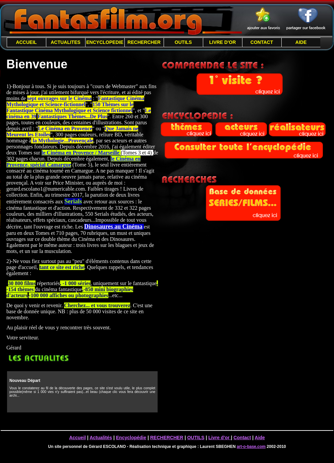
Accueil (77, 437)
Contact (242, 437)
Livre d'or (219, 437)
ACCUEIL (26, 42)
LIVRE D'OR (222, 42)
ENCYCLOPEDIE (104, 42)
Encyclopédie (131, 437)
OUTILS (183, 42)
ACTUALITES (65, 42)
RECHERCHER (144, 42)
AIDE (301, 42)
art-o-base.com (251, 446)
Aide (260, 437)
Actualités (101, 437)
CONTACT (261, 42)
